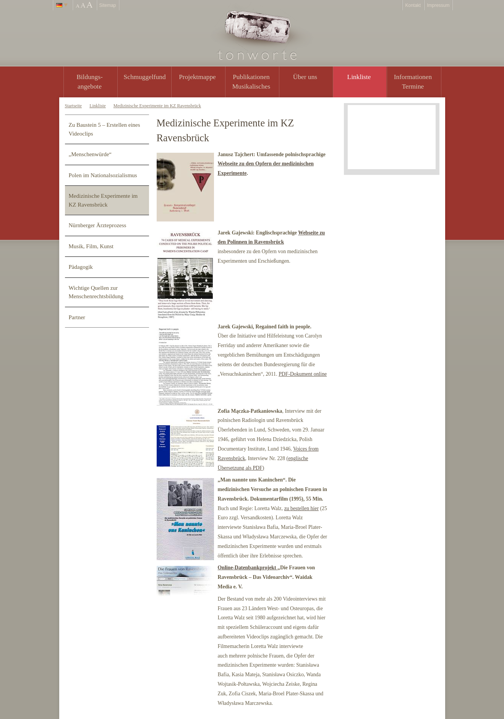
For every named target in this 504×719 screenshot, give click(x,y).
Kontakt (413, 5)
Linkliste (359, 77)
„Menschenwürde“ (90, 154)
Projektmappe (197, 77)
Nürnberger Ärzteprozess (97, 225)
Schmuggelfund (145, 77)
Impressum (438, 5)
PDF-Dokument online (303, 374)
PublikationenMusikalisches (251, 81)
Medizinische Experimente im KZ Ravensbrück (157, 105)
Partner (77, 317)
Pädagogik (81, 267)
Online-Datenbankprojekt (248, 567)
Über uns (305, 77)
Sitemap (107, 5)
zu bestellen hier (301, 508)
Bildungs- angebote (89, 81)
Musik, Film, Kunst (91, 246)
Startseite (73, 105)
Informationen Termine (413, 81)
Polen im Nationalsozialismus (103, 175)
